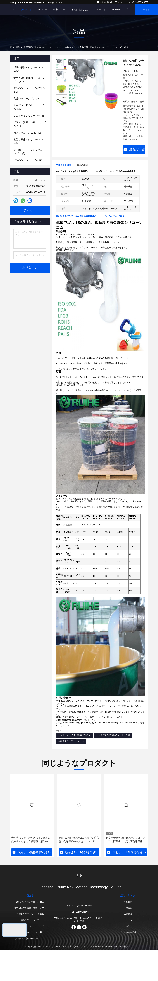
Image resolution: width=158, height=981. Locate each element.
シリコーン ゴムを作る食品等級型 (74, 735)
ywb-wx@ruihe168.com (109, 2)
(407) (29, 69)
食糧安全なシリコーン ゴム (71, 741)
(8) (29, 152)
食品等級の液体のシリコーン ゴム (40, 47)
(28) (26, 98)
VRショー (42, 9)
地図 (128, 926)
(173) (29, 80)
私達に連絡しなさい (81, 9)
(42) (28, 160)
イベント (101, 9)
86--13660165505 (138, 2)
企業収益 (128, 901)
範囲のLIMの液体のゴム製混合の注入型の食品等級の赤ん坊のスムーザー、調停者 (79, 839)
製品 (18, 47)
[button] (18, 811)
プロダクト (26, 9)
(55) (29, 115)
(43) (29, 141)
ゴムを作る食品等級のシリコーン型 (113, 735)
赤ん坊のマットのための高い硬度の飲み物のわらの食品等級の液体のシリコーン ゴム (30, 839)
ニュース (128, 920)
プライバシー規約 (127, 932)
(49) (27, 132)
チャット (146, 11)
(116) (28, 107)
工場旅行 (128, 908)
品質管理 (128, 914)
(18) (29, 124)
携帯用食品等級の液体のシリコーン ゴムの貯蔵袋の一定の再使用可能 (125, 839)
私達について (59, 9)
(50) (29, 90)
